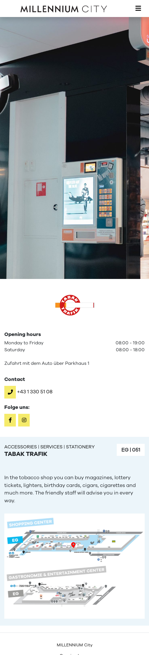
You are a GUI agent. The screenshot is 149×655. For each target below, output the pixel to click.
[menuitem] (74, 645)
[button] (28, 391)
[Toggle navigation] (138, 8)
